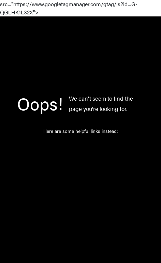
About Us (75, 188)
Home (71, 145)
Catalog (73, 159)
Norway (73, 174)
